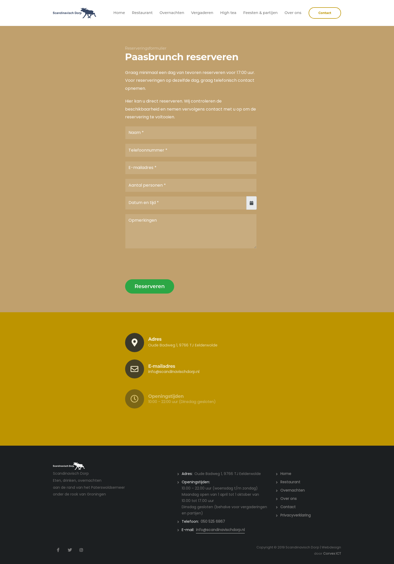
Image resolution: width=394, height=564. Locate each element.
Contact (288, 506)
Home (119, 12)
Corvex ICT (332, 553)
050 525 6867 (213, 521)
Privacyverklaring (295, 515)
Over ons (292, 12)
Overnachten (172, 12)
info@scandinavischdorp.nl (173, 376)
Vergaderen (202, 12)
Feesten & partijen (260, 12)
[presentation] (164, 264)
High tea (228, 12)
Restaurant (142, 12)
